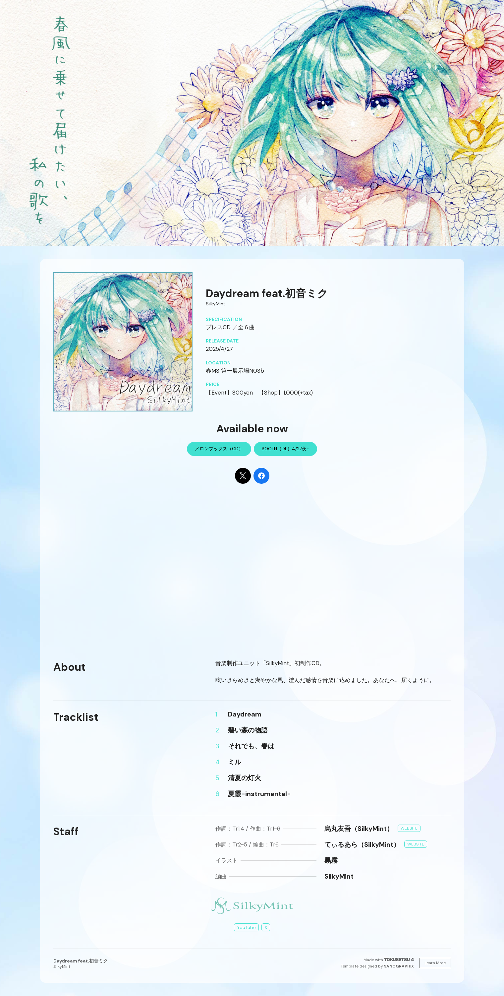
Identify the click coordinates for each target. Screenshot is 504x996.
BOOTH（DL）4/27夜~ (285, 449)
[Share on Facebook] (261, 476)
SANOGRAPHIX (399, 966)
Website (409, 828)
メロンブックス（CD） (219, 449)
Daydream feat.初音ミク (80, 961)
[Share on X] (243, 476)
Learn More (435, 962)
